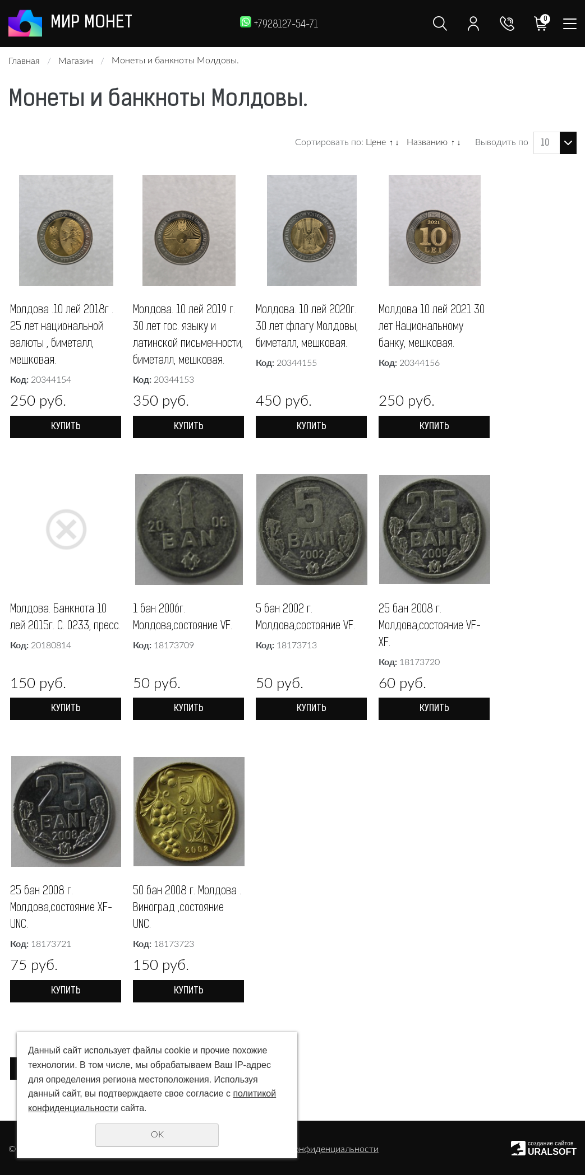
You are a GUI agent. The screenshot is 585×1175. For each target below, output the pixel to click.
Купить (66, 426)
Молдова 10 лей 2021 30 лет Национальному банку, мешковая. (432, 327)
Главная (24, 61)
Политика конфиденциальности (313, 1149)
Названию (427, 142)
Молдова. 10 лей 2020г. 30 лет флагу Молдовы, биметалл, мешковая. (307, 327)
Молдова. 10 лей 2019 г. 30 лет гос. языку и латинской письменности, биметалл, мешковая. (188, 335)
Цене (376, 142)
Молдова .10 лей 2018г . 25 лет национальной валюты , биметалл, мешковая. (61, 335)
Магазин (75, 61)
